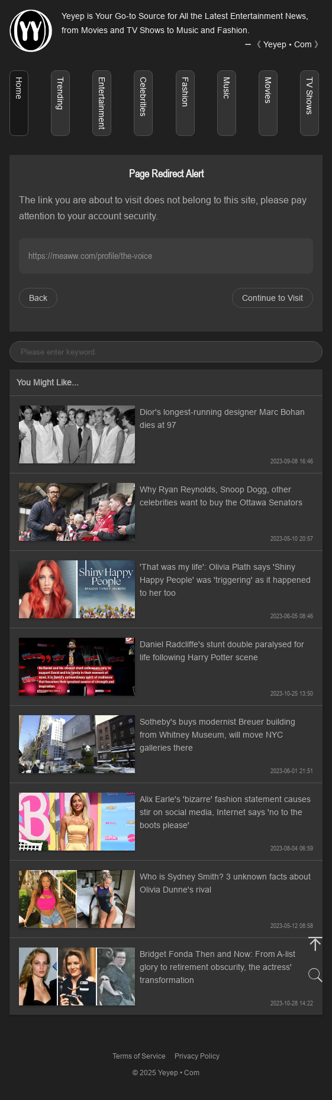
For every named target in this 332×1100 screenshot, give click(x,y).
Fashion (185, 92)
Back (38, 298)
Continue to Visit (272, 298)
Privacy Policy (197, 1056)
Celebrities (143, 96)
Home (19, 88)
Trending (60, 93)
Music (226, 88)
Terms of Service (139, 1056)
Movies (268, 90)
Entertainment (102, 103)
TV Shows (309, 96)
